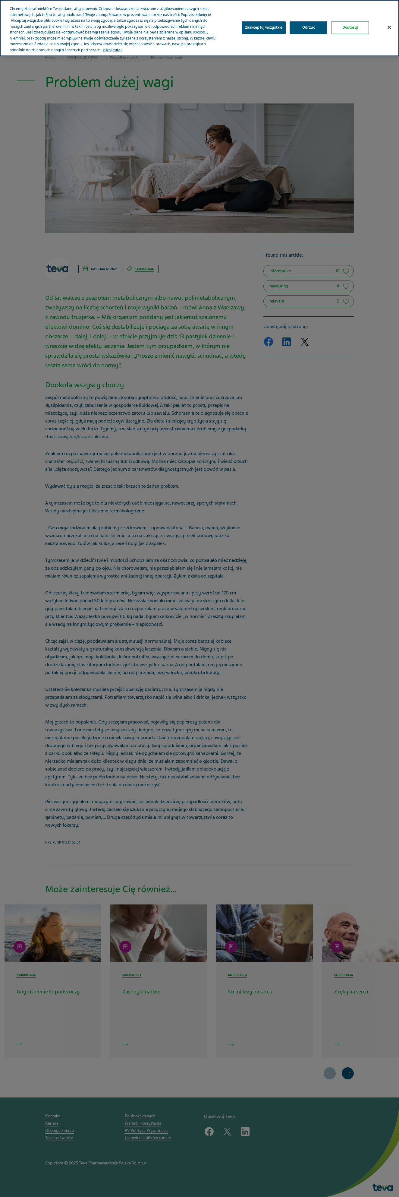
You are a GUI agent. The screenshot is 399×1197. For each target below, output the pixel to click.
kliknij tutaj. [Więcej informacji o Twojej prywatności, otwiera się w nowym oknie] (112, 44)
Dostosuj (350, 21)
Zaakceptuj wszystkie (264, 21)
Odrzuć (308, 21)
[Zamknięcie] (389, 21)
